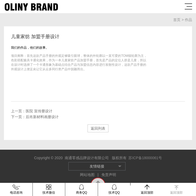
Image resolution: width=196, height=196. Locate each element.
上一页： (31, 111)
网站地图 (88, 175)
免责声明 (108, 175)
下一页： (35, 117)
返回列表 (98, 128)
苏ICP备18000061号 (145, 158)
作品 (188, 20)
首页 (177, 20)
